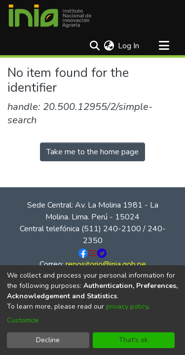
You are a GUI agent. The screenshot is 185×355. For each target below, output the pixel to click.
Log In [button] (129, 45)
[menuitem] (109, 46)
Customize (23, 320)
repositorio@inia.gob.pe (106, 264)
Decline (48, 340)
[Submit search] (94, 46)
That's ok (133, 340)
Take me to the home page (92, 151)
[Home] (49, 16)
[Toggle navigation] (164, 45)
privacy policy (127, 306)
